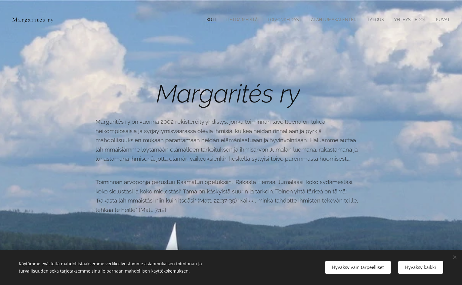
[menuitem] (199, 19)
